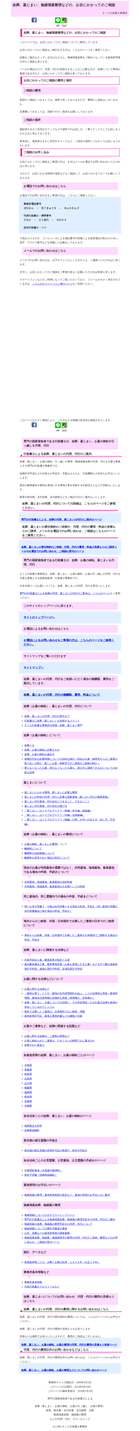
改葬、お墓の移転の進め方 (39, 754)
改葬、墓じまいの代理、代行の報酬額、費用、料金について (62, 694)
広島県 (28, 1078)
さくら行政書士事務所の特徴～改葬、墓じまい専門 (53, 725)
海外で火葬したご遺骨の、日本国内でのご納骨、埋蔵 (54, 1011)
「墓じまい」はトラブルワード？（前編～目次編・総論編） (58, 810)
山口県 (28, 1083)
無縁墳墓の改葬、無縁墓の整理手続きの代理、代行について (58, 1224)
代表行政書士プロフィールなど (42, 1286)
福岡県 (28, 1092)
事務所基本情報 (33, 1282)
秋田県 (28, 1074)
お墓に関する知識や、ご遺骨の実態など (47, 1036)
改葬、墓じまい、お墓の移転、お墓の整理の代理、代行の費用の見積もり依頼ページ (69, 1344)
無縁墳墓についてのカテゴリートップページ (49, 1215)
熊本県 (28, 1096)
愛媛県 (28, 1087)
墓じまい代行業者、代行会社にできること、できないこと (57, 801)
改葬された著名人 (34, 1045)
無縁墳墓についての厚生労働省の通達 (45, 1228)
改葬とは (29, 745)
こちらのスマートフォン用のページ (52, 283)
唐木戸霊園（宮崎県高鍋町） (40, 1175)
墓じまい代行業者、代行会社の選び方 (45, 806)
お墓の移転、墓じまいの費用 (40, 844)
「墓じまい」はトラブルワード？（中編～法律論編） (54, 815)
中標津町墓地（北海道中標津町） (43, 1170)
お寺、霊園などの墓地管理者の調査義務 (47, 1233)
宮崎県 (28, 1101)
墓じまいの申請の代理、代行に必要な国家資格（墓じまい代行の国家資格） (67, 797)
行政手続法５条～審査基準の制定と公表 (47, 960)
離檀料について (33, 848)
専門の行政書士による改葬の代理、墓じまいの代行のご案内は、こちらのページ (65, 593)
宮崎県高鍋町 (31, 1130)
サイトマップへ (33, 667)
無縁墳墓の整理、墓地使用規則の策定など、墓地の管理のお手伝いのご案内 (67, 1195)
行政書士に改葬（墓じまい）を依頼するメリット (52, 720)
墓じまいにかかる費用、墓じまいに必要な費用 (50, 792)
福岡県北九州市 (33, 1125)
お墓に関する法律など (37, 989)
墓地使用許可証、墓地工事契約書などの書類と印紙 (53, 1016)
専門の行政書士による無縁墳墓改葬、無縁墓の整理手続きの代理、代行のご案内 (69, 1219)
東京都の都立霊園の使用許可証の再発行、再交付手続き (55, 1150)
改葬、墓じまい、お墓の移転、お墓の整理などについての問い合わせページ (64, 1370)
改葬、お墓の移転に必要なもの (42, 749)
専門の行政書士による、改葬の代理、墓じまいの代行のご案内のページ (61, 519)
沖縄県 (28, 1106)
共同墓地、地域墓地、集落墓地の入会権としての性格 (54, 886)
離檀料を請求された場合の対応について (47, 857)
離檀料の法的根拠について (39, 853)
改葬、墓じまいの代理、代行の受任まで (47, 716)
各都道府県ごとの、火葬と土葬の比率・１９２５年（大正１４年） (62, 1262)
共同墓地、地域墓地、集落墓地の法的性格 (48, 882)
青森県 (28, 1069)
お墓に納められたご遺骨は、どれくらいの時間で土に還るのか (59, 1040)
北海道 (28, 1065)
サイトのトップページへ (39, 617)
